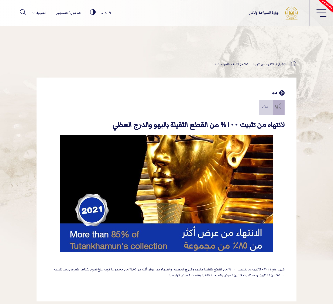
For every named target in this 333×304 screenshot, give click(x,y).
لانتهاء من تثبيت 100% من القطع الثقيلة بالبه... (243, 64)
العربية (41, 12)
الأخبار (282, 64)
